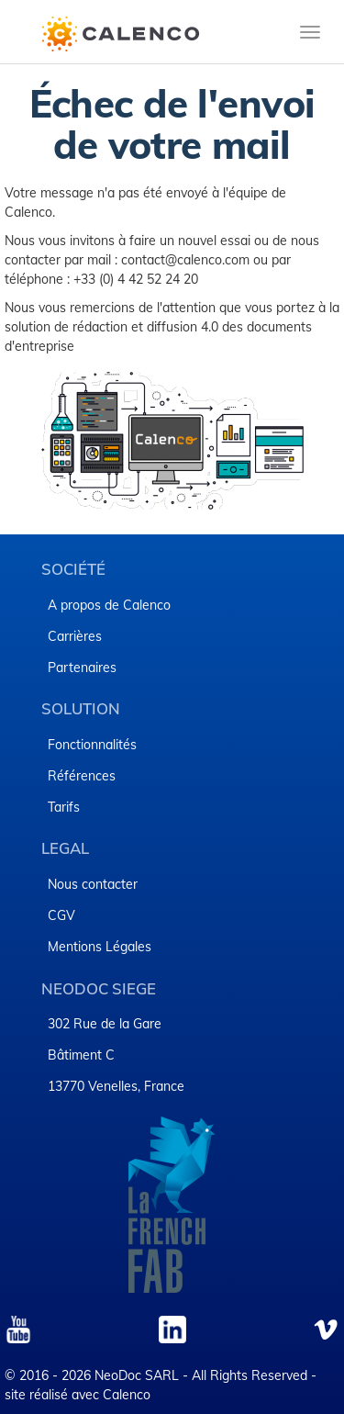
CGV (61, 915)
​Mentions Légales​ (99, 946)
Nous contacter (93, 884)
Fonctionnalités (92, 744)
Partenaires (82, 667)
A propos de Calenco (109, 605)
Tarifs (64, 807)
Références (82, 776)
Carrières (75, 636)
